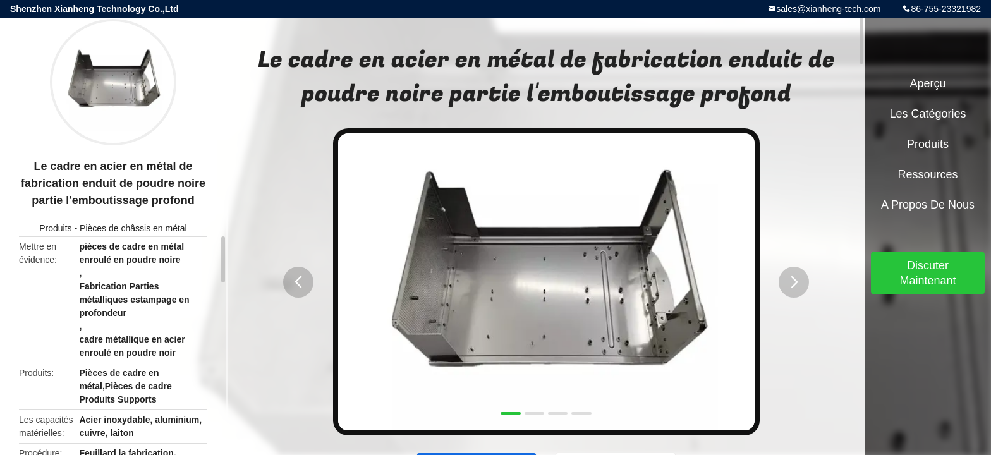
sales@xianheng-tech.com (828, 9)
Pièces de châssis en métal (133, 228)
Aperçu (927, 83)
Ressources (927, 174)
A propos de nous (928, 204)
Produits (55, 228)
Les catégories (927, 113)
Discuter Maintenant (927, 273)
